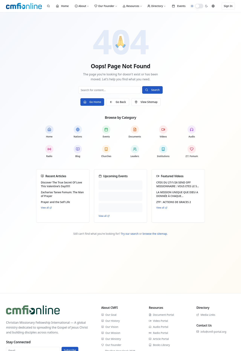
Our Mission (110, 333)
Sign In (228, 6)
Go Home (92, 102)
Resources (132, 6)
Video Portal (158, 321)
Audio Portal (158, 327)
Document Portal (161, 315)
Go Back (118, 102)
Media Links (205, 315)
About (82, 6)
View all (46, 207)
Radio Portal (158, 333)
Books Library (159, 345)
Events (178, 6)
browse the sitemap (155, 233)
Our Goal (109, 315)
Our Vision (109, 327)
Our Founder (105, 6)
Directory (156, 6)
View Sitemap (146, 102)
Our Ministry (111, 339)
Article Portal (159, 339)
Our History (110, 321)
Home (62, 6)
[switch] (199, 6)
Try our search (130, 233)
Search (152, 90)
